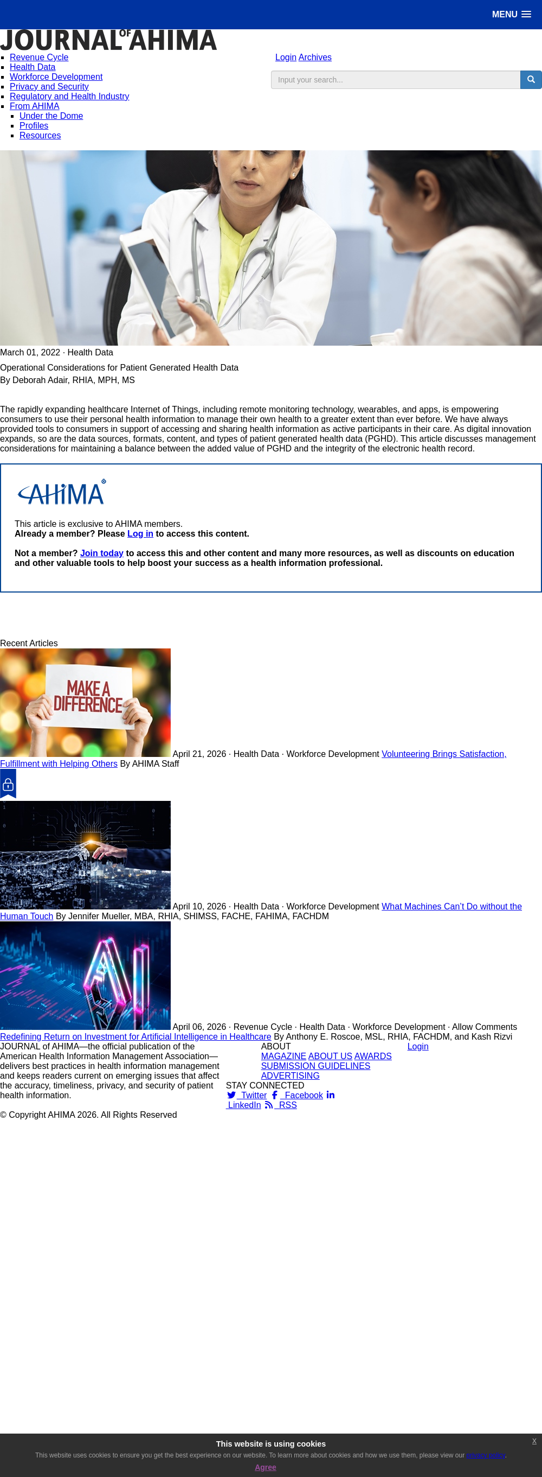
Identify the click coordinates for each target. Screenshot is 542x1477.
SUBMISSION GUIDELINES (316, 1066)
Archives (315, 57)
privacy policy (486, 1455)
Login (285, 57)
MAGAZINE (284, 1056)
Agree (265, 1467)
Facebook (296, 1095)
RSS (280, 1105)
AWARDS (373, 1056)
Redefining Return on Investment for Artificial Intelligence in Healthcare (136, 1036)
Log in (140, 533)
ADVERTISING (290, 1075)
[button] (512, 14)
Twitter (246, 1095)
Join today (102, 553)
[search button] (531, 80)
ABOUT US (330, 1056)
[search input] (396, 80)
